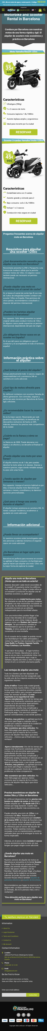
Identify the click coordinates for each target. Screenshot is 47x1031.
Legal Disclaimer (9, 932)
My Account (7, 944)
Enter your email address (10, 990)
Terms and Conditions (10, 936)
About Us (6, 928)
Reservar (23, 132)
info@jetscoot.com (11, 971)
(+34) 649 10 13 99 (11, 965)
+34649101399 (23, 10)
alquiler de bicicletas (31, 880)
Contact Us (7, 940)
